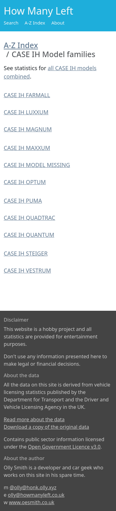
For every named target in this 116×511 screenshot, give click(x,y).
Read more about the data (34, 419)
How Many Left (38, 10)
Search (11, 23)
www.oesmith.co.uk (31, 502)
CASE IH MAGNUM (28, 129)
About (58, 23)
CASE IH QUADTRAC (29, 217)
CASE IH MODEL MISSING (37, 165)
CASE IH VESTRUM (27, 270)
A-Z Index (34, 23)
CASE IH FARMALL (27, 95)
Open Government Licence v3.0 (64, 446)
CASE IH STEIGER (26, 253)
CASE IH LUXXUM (26, 112)
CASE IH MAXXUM (27, 147)
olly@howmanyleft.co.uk (36, 494)
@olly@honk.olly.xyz (33, 487)
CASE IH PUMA (23, 200)
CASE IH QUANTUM (29, 234)
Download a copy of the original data (46, 426)
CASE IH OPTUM (25, 182)
